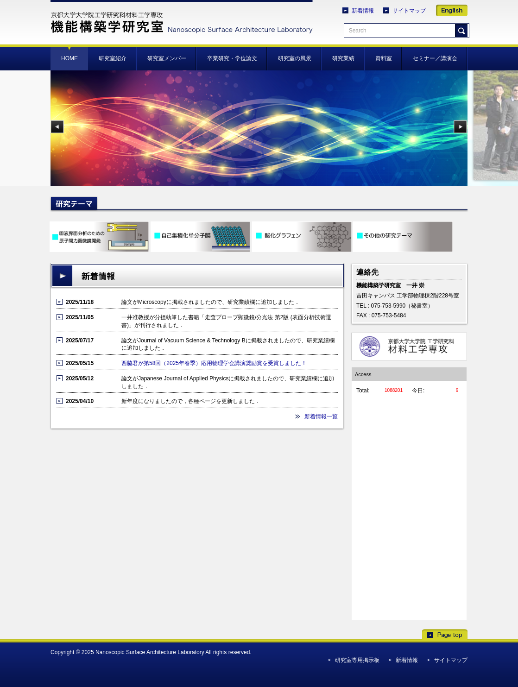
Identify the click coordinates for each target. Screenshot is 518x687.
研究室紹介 (112, 58)
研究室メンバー (166, 58)
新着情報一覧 (321, 416)
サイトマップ (409, 10)
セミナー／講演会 (435, 58)
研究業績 (343, 58)
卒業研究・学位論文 (232, 58)
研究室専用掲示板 (357, 660)
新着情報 (363, 10)
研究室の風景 (294, 58)
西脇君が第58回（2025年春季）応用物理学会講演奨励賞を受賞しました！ (214, 363)
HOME (69, 58)
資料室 (383, 58)
